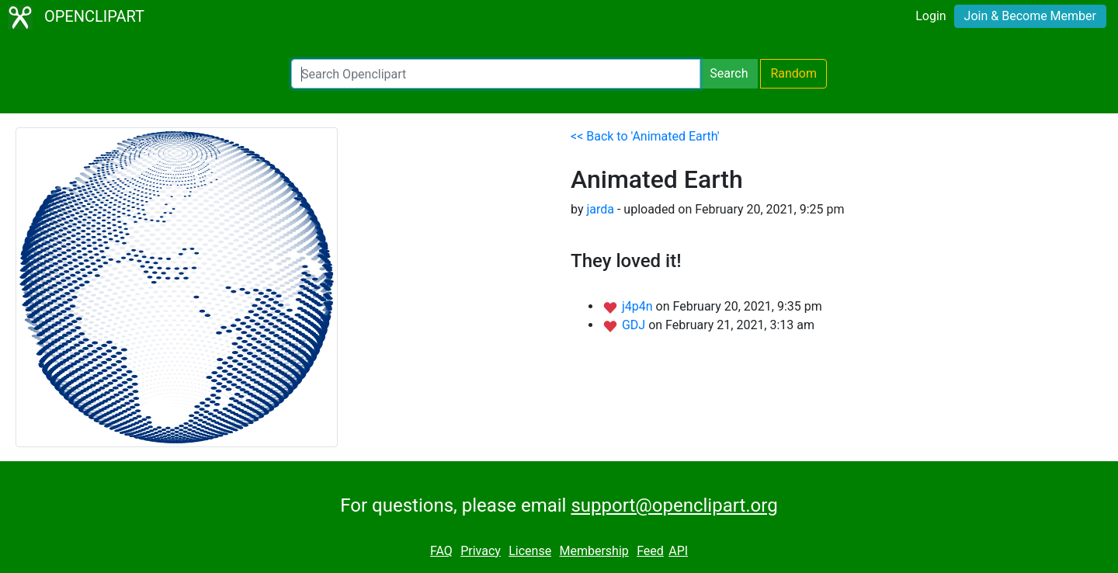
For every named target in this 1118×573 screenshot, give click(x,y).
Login (930, 16)
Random (793, 73)
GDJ (635, 325)
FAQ (441, 550)
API (678, 550)
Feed (650, 550)
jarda (600, 209)
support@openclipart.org (674, 505)
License (530, 550)
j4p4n (639, 306)
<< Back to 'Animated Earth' (645, 136)
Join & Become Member (1030, 16)
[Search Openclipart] (495, 74)
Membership (593, 550)
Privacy (480, 550)
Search (729, 73)
